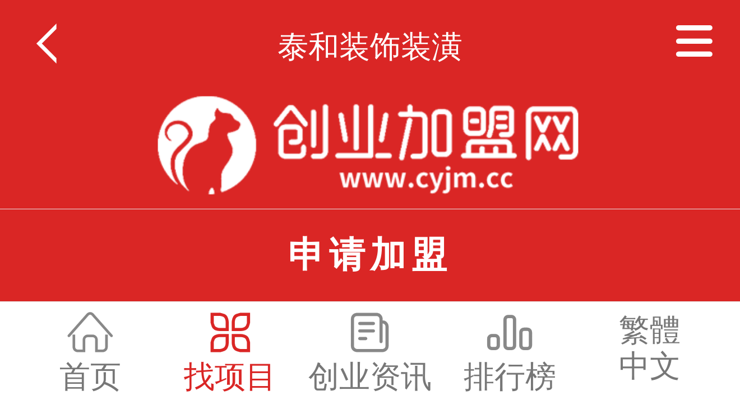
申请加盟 (370, 255)
